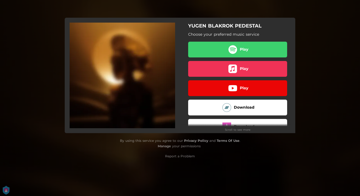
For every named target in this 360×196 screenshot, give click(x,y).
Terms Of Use (228, 141)
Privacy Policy (196, 141)
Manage (164, 146)
